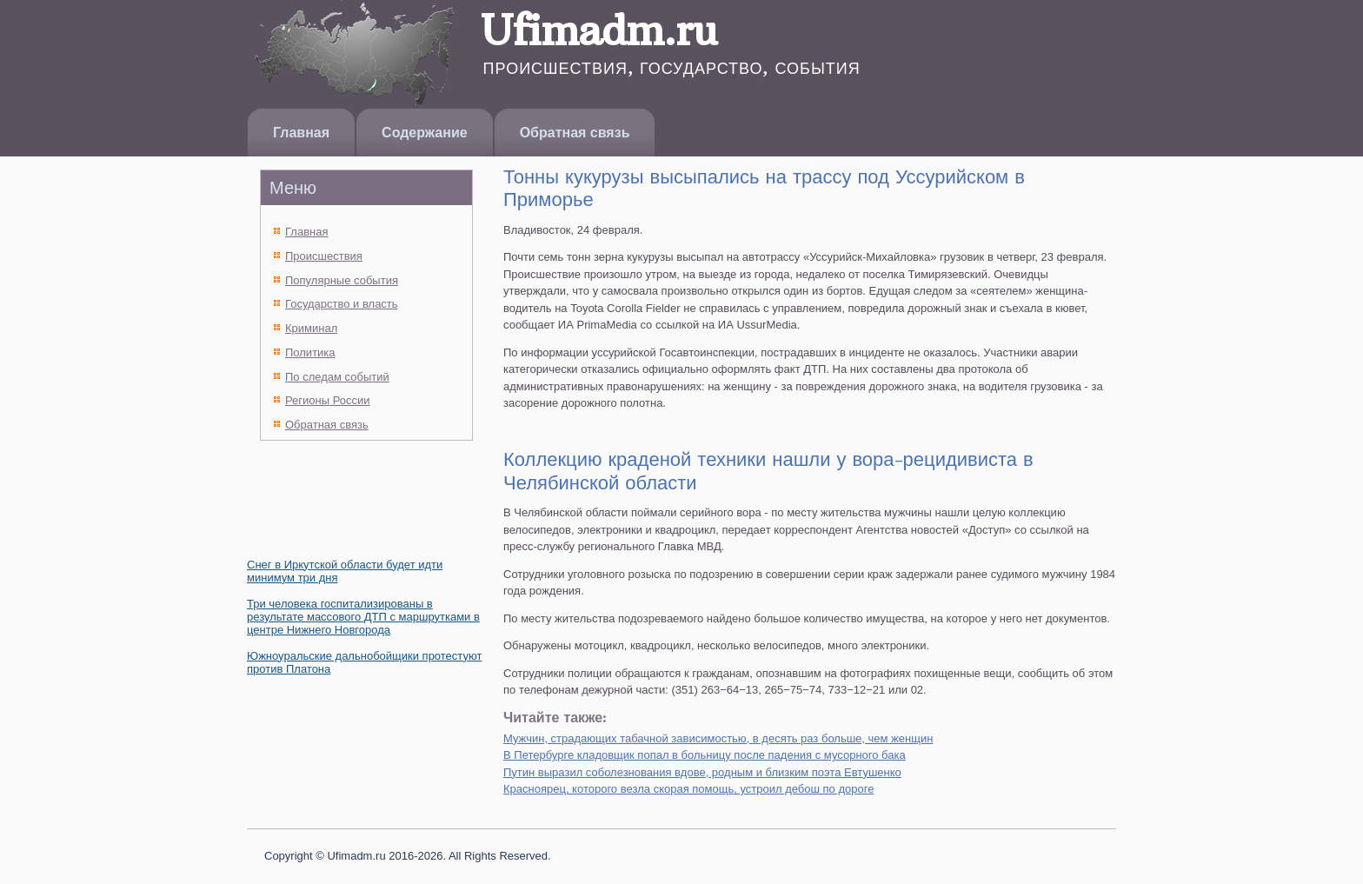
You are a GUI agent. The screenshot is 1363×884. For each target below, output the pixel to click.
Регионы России (327, 400)
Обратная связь (575, 132)
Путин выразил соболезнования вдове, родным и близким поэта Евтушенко (702, 772)
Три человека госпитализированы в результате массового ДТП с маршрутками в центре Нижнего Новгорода (363, 616)
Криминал (311, 328)
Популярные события (341, 280)
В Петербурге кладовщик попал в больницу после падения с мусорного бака (704, 754)
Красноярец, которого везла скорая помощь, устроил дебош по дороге (688, 788)
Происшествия (323, 256)
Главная (301, 132)
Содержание (425, 132)
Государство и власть (341, 303)
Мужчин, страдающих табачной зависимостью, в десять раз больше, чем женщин (718, 738)
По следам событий (337, 376)
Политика (310, 352)
